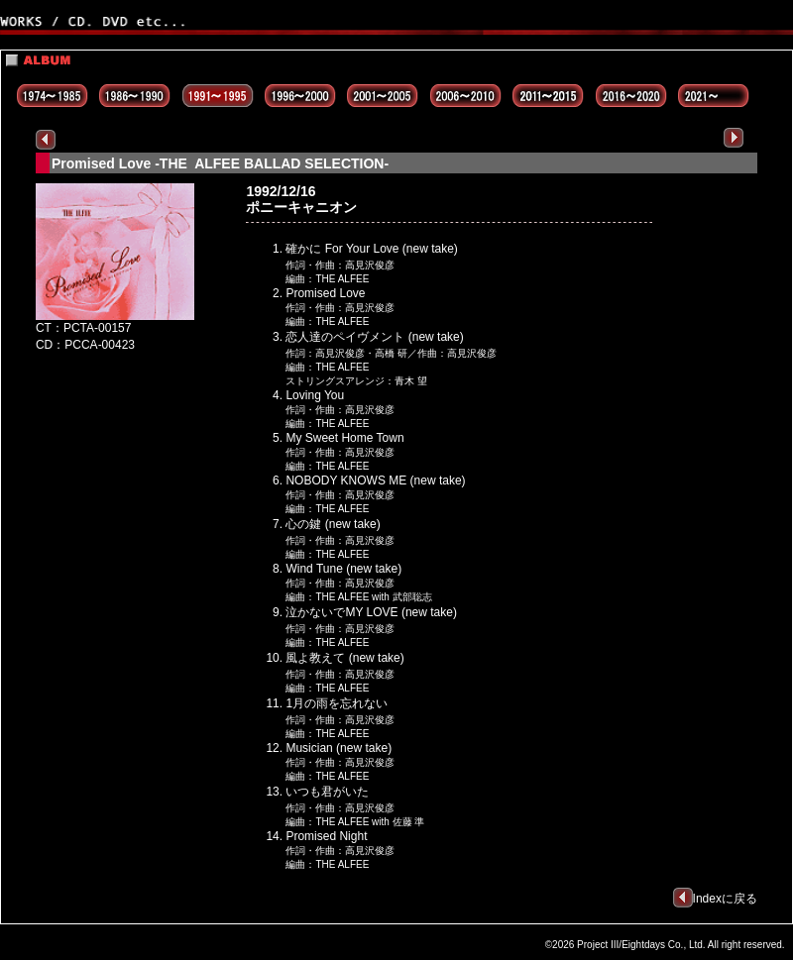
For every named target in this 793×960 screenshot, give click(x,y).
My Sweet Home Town (344, 438)
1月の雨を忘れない (336, 703)
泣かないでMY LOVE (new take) (371, 612)
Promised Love (325, 293)
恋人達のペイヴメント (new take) (374, 337)
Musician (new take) (338, 748)
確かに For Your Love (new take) (371, 249)
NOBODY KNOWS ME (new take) (375, 480)
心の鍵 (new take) (332, 524)
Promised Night (326, 836)
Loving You (314, 395)
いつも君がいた (327, 792)
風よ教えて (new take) (344, 658)
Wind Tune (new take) (343, 569)
